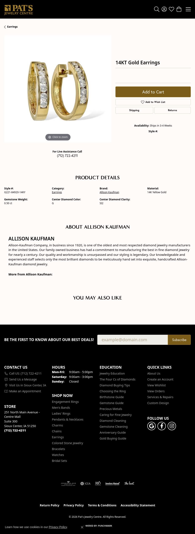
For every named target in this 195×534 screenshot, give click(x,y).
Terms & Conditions (102, 505)
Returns (172, 110)
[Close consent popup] (82, 527)
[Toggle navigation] (188, 9)
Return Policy (50, 505)
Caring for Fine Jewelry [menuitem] (116, 415)
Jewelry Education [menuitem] (112, 373)
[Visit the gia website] (85, 483)
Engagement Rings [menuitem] (65, 402)
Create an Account (160, 379)
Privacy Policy (74, 505)
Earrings (12, 26)
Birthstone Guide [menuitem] (112, 397)
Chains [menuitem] (57, 431)
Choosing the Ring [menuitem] (113, 391)
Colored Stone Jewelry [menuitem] (67, 443)
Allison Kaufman (109, 192)
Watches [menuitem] (58, 455)
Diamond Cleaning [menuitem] (113, 421)
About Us (153, 373)
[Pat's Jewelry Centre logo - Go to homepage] (18, 9)
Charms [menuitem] (57, 425)
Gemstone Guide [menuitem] (112, 403)
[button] (156, 9)
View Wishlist (156, 385)
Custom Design (158, 403)
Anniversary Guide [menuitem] (113, 432)
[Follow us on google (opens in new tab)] (151, 426)
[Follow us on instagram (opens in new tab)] (172, 426)
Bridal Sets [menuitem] (59, 461)
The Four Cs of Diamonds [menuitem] (117, 379)
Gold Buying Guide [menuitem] (113, 438)
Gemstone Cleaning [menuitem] (114, 427)
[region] (57, 88)
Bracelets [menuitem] (58, 449)
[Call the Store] (15, 430)
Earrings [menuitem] (58, 437)
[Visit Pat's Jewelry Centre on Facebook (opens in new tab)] (161, 426)
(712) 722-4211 (67, 155)
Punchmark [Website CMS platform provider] (105, 525)
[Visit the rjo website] (98, 483)
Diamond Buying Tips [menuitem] (115, 385)
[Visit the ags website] (68, 483)
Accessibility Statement (138, 505)
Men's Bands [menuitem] (61, 408)
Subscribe (179, 339)
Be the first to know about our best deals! (49, 339)
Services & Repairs (160, 397)
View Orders (156, 391)
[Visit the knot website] (129, 483)
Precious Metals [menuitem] (111, 409)
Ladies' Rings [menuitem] (61, 413)
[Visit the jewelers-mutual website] (112, 483)
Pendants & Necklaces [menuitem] (67, 419)
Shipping (134, 110)
